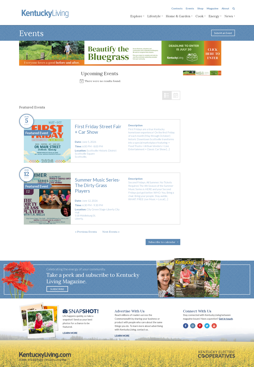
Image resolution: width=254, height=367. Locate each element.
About (225, 8)
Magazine (212, 8)
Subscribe (57, 289)
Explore (136, 16)
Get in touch (226, 318)
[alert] (99, 81)
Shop (200, 8)
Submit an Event (223, 32)
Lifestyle (154, 16)
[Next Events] (111, 231)
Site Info (50, 359)
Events (190, 8)
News (229, 16)
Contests (177, 8)
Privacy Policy (35, 359)
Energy (214, 16)
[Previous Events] (86, 231)
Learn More (70, 333)
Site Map (61, 359)
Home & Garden (178, 16)
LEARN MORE (122, 335)
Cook (199, 16)
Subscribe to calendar (161, 242)
